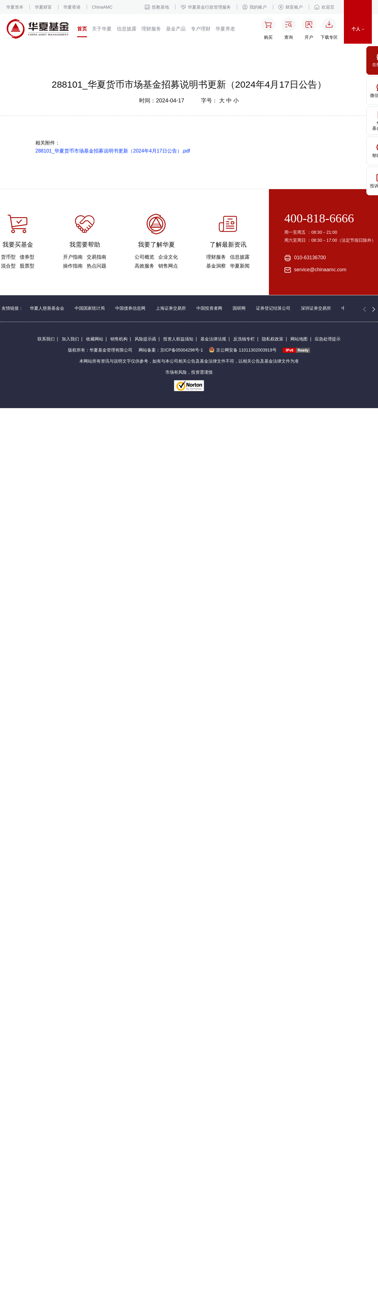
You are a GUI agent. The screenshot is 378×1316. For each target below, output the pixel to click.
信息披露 (126, 28)
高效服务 (144, 265)
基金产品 (176, 28)
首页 (82, 28)
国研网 (239, 308)
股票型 (27, 265)
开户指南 (73, 257)
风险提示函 (145, 338)
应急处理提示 (328, 338)
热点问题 (96, 265)
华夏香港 (72, 7)
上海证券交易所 (171, 308)
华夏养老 (225, 28)
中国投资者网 (209, 308)
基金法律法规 (213, 338)
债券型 (27, 257)
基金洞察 (216, 265)
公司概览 (144, 257)
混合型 (8, 265)
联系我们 (46, 338)
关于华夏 (102, 28)
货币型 (8, 257)
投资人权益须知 (178, 338)
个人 (358, 28)
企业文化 (168, 257)
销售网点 (168, 265)
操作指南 (73, 265)
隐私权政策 (272, 338)
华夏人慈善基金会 (47, 308)
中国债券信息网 (130, 308)
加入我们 (70, 338)
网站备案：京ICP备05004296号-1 (171, 350)
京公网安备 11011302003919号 (243, 350)
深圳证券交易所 (316, 308)
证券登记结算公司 (273, 308)
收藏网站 (94, 338)
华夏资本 (14, 7)
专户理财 (201, 28)
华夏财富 (43, 7)
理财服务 (151, 28)
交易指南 (96, 257)
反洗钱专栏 (244, 338)
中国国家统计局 (90, 308)
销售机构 (119, 338)
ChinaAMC (102, 7)
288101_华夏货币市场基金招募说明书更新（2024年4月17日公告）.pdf (112, 150)
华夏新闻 (240, 265)
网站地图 (299, 338)
